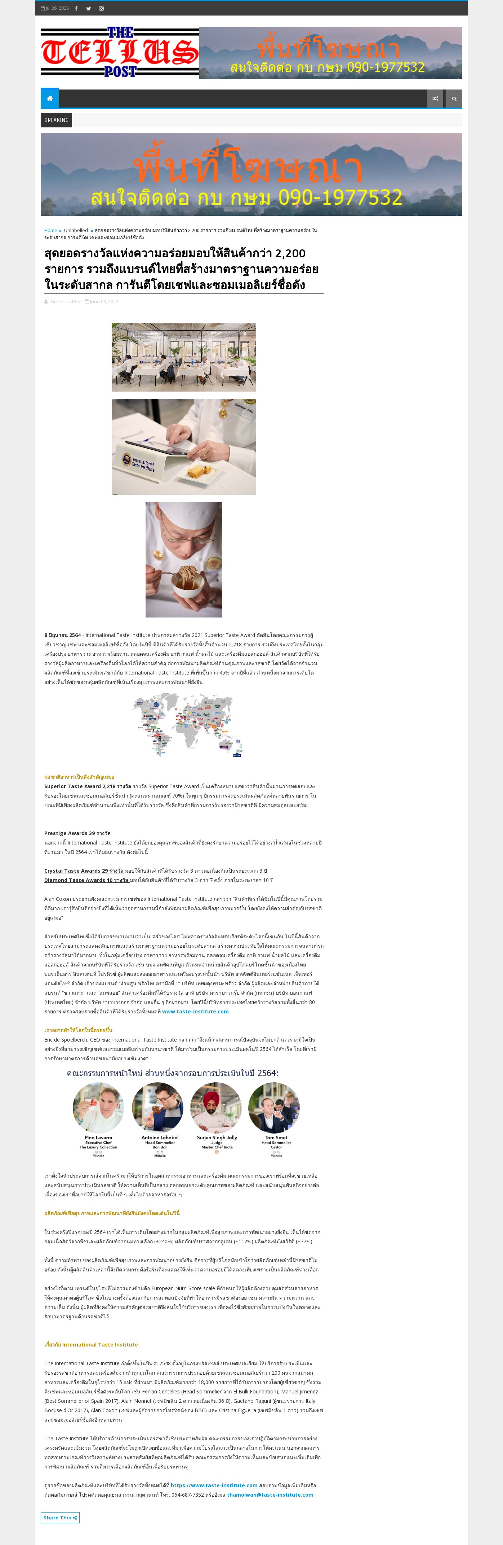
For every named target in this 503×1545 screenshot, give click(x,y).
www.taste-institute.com (195, 1011)
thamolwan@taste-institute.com (270, 1494)
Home (50, 230)
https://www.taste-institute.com (214, 1485)
